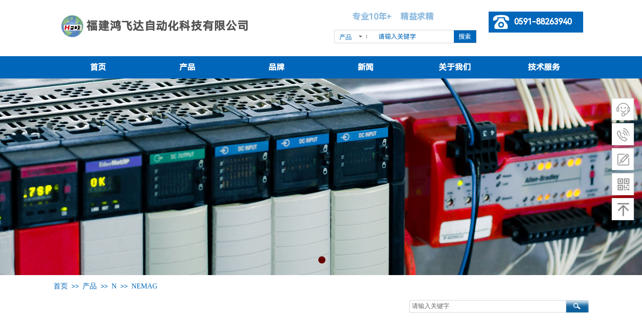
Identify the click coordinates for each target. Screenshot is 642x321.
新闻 (366, 67)
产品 (187, 67)
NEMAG (145, 286)
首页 (98, 67)
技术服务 (544, 67)
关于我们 (455, 67)
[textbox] (414, 36)
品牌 (276, 67)
